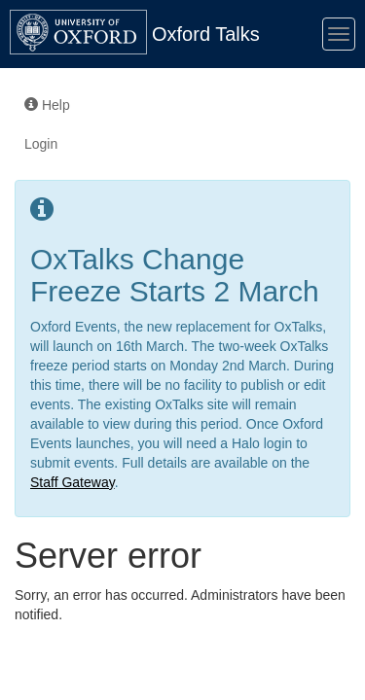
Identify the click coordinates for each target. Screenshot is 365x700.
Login (40, 144)
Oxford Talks (206, 34)
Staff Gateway (72, 482)
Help (47, 105)
